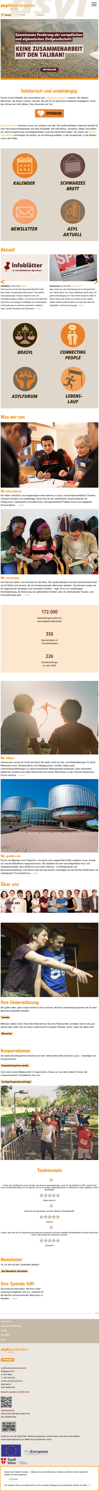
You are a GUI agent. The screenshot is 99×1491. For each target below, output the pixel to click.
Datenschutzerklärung (11, 1326)
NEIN (15, 1479)
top (96, 1313)
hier (89, 1485)
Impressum (6, 1321)
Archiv (4, 1330)
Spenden (8, 15)
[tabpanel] (49, 48)
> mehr (20, 505)
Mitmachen (6, 1033)
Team (3, 1340)
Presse (22, 15)
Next (87, 45)
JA (10, 1479)
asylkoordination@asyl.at (11, 1381)
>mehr (38, 309)
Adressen (40, 15)
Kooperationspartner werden (14, 1065)
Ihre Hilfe (5, 1335)
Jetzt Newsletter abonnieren (14, 1271)
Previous (11, 45)
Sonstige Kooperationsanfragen (16, 1081)
